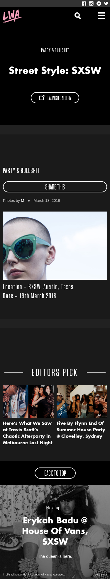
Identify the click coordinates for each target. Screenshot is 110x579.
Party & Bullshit (21, 170)
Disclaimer (101, 574)
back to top (55, 473)
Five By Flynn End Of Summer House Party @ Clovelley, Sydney (81, 430)
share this (55, 187)
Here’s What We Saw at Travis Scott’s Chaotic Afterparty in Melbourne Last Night (27, 433)
